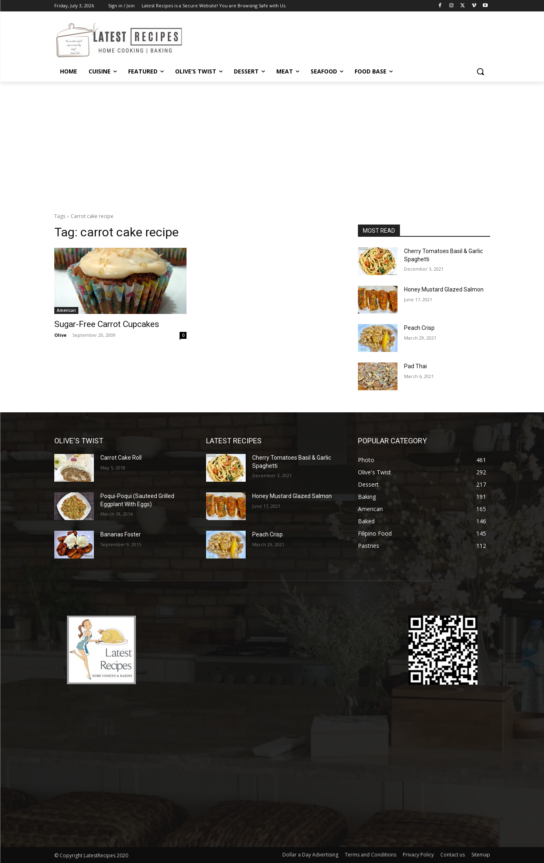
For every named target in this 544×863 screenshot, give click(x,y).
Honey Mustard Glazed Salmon (444, 289)
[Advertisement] (272, 143)
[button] (480, 71)
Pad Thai (415, 366)
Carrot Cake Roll (121, 457)
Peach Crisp (419, 328)
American (66, 310)
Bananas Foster (120, 534)
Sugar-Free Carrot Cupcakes (106, 324)
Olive (60, 335)
